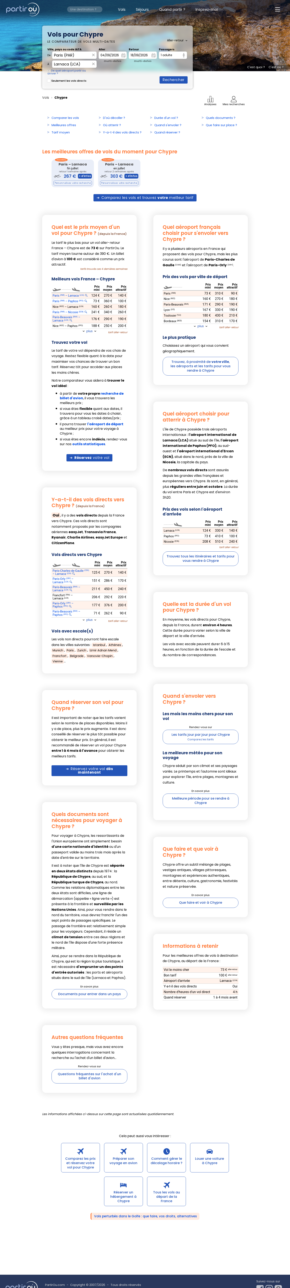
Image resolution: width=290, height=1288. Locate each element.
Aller (102, 49)
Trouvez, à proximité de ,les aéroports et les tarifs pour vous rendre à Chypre (201, 366)
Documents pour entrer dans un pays (89, 994)
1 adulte (166, 55)
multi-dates (112, 61)
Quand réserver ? (167, 132)
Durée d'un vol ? (166, 118)
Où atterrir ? (112, 125)
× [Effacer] (93, 55)
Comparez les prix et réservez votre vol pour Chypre (80, 1163)
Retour (134, 49)
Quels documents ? (220, 118)
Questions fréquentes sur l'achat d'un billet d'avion (89, 1076)
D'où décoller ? (114, 118)
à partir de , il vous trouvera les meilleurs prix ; (92, 398)
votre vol (91, 457)
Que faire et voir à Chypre (200, 902)
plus (89, 331)
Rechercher (173, 79)
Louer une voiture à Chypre (209, 1160)
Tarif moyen (61, 132)
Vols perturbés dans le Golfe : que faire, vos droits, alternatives (145, 1216)
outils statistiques (88, 444)
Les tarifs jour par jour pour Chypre (201, 734)
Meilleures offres (64, 125)
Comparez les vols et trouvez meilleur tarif (147, 197)
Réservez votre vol (92, 770)
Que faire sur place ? (221, 125)
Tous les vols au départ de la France (166, 1196)
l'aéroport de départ (105, 424)
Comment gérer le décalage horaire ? (166, 1160)
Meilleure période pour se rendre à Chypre (200, 800)
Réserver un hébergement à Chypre (123, 1196)
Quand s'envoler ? (167, 125)
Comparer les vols (65, 118)
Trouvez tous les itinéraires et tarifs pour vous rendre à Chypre (201, 558)
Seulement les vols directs (66, 81)
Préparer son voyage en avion (123, 1160)
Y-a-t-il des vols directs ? (122, 132)
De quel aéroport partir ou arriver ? (66, 72)
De (48, 55)
